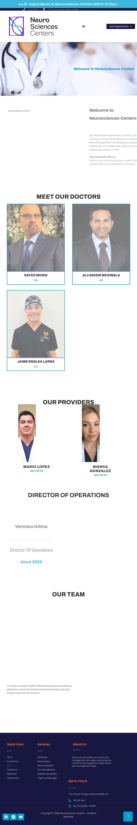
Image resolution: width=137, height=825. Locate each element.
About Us (11, 765)
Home (9, 757)
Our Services (12, 761)
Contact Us (12, 769)
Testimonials (12, 778)
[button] (83, 26)
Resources (11, 774)
